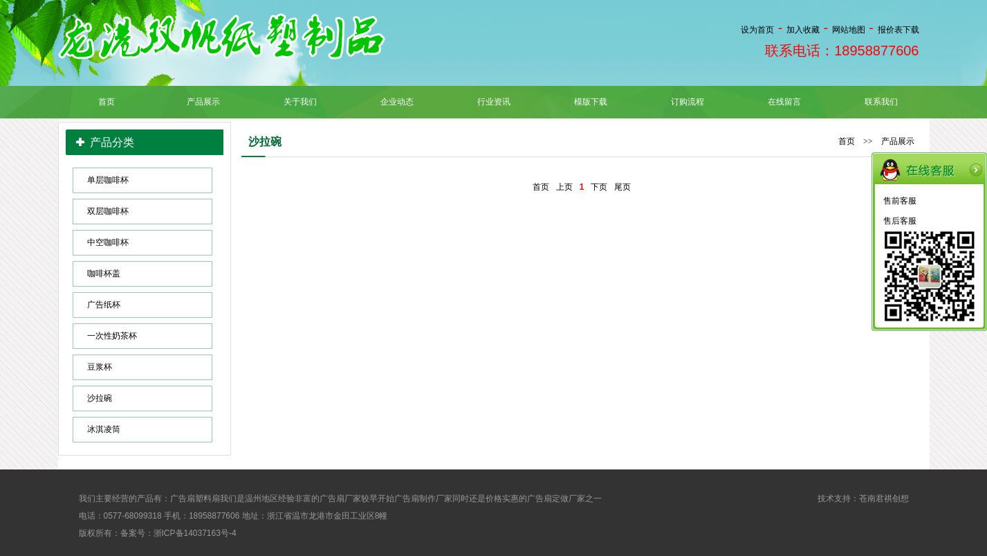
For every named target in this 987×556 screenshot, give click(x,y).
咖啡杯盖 (103, 273)
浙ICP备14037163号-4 (195, 533)
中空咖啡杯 (108, 242)
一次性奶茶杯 (112, 336)
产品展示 (203, 102)
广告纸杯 (103, 305)
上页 (564, 187)
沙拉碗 (99, 398)
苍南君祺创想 (884, 498)
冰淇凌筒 (103, 429)
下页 (599, 187)
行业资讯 (493, 102)
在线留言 (784, 102)
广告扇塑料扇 (195, 498)
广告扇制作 (415, 498)
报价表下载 (898, 30)
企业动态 (397, 102)
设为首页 (757, 30)
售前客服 (899, 201)
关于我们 (300, 102)
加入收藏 (803, 30)
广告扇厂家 (340, 498)
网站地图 (848, 30)
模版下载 (590, 102)
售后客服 (899, 221)
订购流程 (687, 102)
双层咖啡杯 (108, 211)
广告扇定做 (548, 498)
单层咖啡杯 (108, 180)
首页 (106, 102)
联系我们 (881, 102)
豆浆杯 (99, 367)
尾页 (622, 187)
